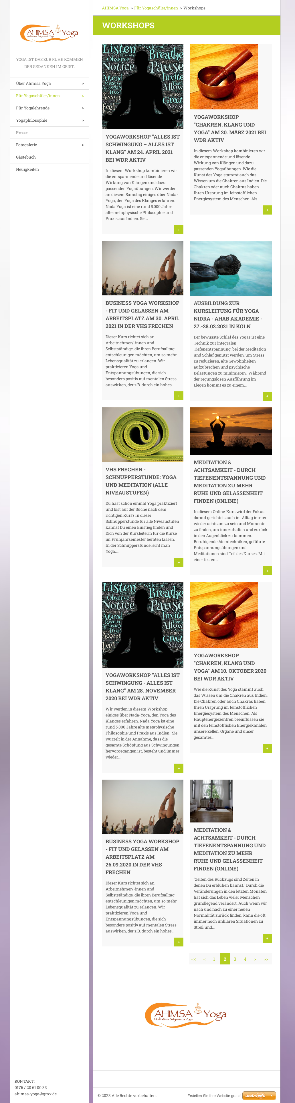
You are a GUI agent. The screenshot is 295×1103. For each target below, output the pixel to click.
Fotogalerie (26, 144)
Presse (22, 132)
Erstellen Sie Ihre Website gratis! (214, 1096)
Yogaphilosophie (31, 120)
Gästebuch (26, 157)
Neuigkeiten (27, 169)
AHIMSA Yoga (115, 8)
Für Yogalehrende (33, 108)
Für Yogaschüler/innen (38, 95)
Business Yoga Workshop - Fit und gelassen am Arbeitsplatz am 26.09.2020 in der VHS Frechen (142, 857)
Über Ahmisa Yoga (33, 83)
